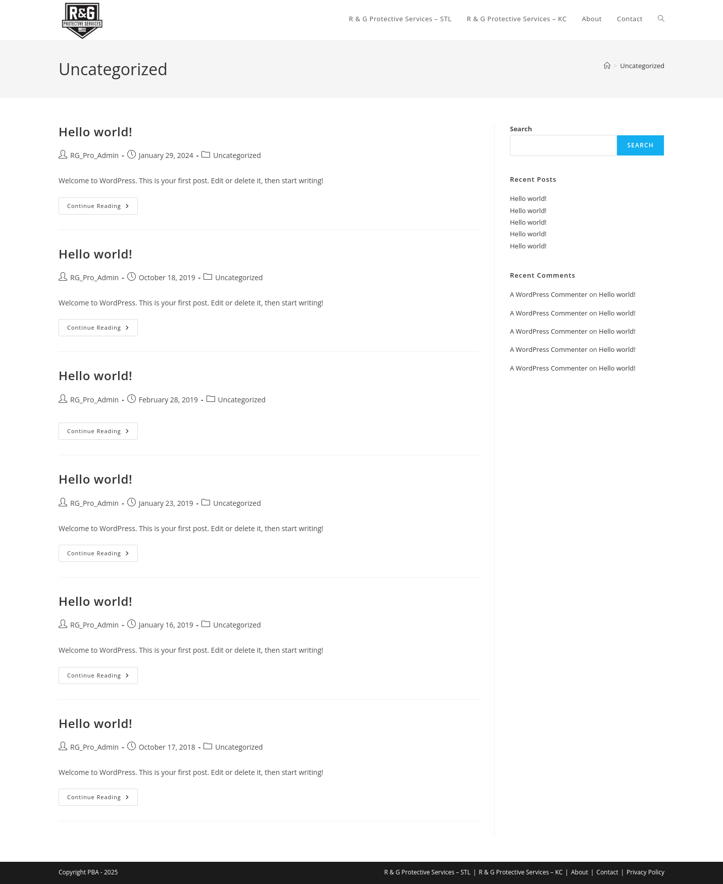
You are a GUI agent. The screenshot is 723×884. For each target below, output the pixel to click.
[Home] (607, 65)
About (579, 872)
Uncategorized (642, 65)
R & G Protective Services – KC (520, 872)
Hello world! (95, 131)
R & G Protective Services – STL (427, 872)
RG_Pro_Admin (94, 155)
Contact (607, 872)
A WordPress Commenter (549, 294)
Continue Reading (102, 208)
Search (521, 128)
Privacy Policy (645, 872)
